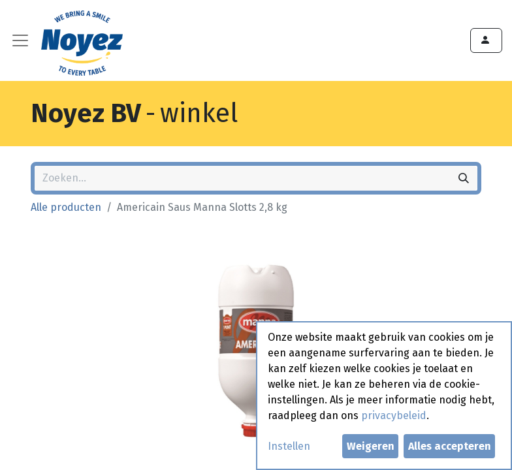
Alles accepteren (449, 446)
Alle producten (66, 207)
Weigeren (370, 446)
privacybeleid (393, 415)
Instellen (289, 446)
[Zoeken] (463, 178)
